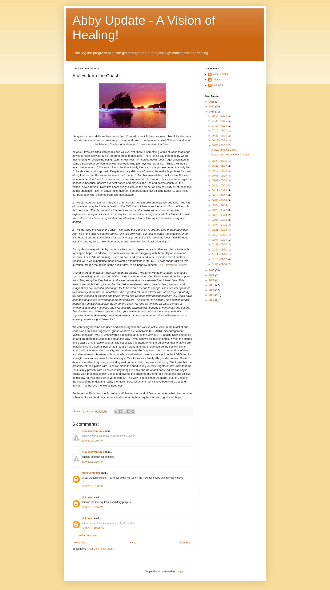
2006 (212, 290)
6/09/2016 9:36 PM (92, 440)
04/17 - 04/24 (220, 190)
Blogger (180, 571)
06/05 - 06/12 (220, 145)
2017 (212, 106)
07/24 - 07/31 (220, 120)
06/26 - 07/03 (220, 135)
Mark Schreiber (91, 472)
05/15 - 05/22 (220, 170)
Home (133, 542)
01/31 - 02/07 (220, 244)
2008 (212, 280)
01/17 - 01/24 (220, 254)
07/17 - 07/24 (220, 125)
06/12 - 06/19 (220, 140)
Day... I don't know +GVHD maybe (230, 154)
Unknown (87, 497)
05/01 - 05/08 (220, 180)
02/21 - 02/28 (220, 229)
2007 (212, 285)
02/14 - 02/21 (220, 234)
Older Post (185, 542)
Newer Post (79, 542)
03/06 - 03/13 (220, 219)
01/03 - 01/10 (220, 264)
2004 (212, 300)
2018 (212, 101)
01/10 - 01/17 (220, 259)
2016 (212, 111)
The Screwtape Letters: (172, 264)
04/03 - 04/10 (220, 200)
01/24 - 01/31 (220, 249)
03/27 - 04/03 (220, 205)
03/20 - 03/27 (220, 210)
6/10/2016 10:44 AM (93, 528)
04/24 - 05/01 (220, 185)
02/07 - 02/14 (220, 239)
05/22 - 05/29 (220, 165)
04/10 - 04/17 (220, 195)
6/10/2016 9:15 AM (92, 507)
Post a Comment (87, 535)
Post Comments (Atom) (101, 548)
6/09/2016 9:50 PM (92, 486)
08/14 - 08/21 (220, 115)
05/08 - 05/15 (220, 175)
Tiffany (216, 79)
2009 (212, 275)
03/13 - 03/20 (220, 215)
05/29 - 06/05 (220, 160)
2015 (212, 270)
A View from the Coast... (224, 149)
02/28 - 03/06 (220, 224)
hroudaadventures (93, 431)
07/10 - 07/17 (220, 130)
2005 (212, 295)
